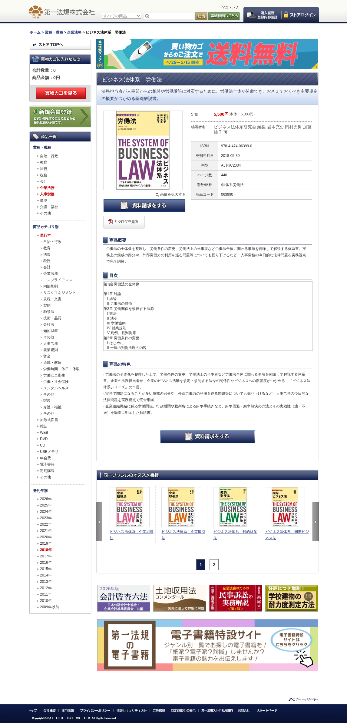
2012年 (46, 588)
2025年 (46, 505)
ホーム (35, 32)
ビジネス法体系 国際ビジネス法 (287, 535)
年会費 (45, 458)
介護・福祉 (49, 207)
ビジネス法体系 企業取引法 (183, 535)
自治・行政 (49, 156)
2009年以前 (49, 607)
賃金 (47, 356)
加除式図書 (49, 420)
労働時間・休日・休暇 (61, 369)
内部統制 (50, 286)
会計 (43, 181)
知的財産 (50, 331)
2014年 (46, 575)
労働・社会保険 (56, 382)
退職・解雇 (52, 362)
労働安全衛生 (54, 375)
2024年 (46, 512)
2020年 (46, 537)
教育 (43, 162)
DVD (44, 439)
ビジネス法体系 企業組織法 (132, 535)
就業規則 (50, 350)
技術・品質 (52, 318)
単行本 (45, 235)
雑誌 (43, 426)
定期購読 (47, 471)
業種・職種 (54, 32)
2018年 (46, 550)
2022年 (46, 524)
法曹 (43, 169)
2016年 (46, 562)
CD (42, 445)
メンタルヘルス (56, 388)
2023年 (46, 518)
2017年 (46, 556)
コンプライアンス (57, 280)
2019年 (46, 543)
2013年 (46, 582)
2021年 (46, 531)
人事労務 (47, 194)
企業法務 (74, 32)
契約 (47, 305)
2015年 (46, 569)
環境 (43, 200)
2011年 (46, 594)
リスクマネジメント (59, 293)
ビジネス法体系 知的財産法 (235, 535)
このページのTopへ (306, 699)
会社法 (48, 324)
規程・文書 (52, 299)
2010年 (46, 601)
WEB (44, 432)
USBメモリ (49, 452)
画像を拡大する (173, 194)
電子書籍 (47, 464)
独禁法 (48, 312)
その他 (45, 213)
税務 (43, 175)
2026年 (46, 499)
